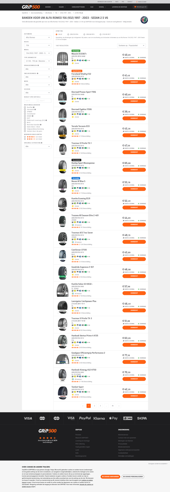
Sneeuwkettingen (78, 7)
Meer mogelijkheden (32, 105)
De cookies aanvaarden (110, 476)
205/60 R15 (90, 34)
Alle (60, 34)
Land (77, 450)
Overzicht (134, 61)
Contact (129, 1)
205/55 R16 (74, 34)
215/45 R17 (106, 34)
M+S (28, 122)
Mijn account (141, 2)
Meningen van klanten (105, 1)
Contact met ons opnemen (127, 438)
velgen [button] (62, 7)
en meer (34, 137)
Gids (76, 453)
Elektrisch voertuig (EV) (37, 120)
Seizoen (27, 89)
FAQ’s (116, 1)
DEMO (30, 116)
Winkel (102, 7)
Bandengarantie (80, 456)
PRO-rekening (80, 444)
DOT (28, 118)
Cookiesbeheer (123, 453)
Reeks (26, 42)
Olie (91, 7)
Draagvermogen (31, 65)
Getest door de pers (34, 131)
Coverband (31, 114)
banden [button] (49, 7)
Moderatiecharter (124, 447)
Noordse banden (34, 124)
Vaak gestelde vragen (82, 447)
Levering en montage (119, 7)
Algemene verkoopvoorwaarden (129, 450)
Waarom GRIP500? (81, 438)
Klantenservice (123, 435)
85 (112, 406)
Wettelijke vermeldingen (126, 456)
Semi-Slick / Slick (33, 127)
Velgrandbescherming (35, 129)
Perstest (78, 435)
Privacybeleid (122, 444)
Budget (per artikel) (32, 97)
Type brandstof (30, 57)
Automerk (28, 34)
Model (26, 49)
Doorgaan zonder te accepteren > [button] (158, 463)
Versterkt (31, 109)
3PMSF (29, 111)
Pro (123, 1)
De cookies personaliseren (133, 476)
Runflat (31, 107)
